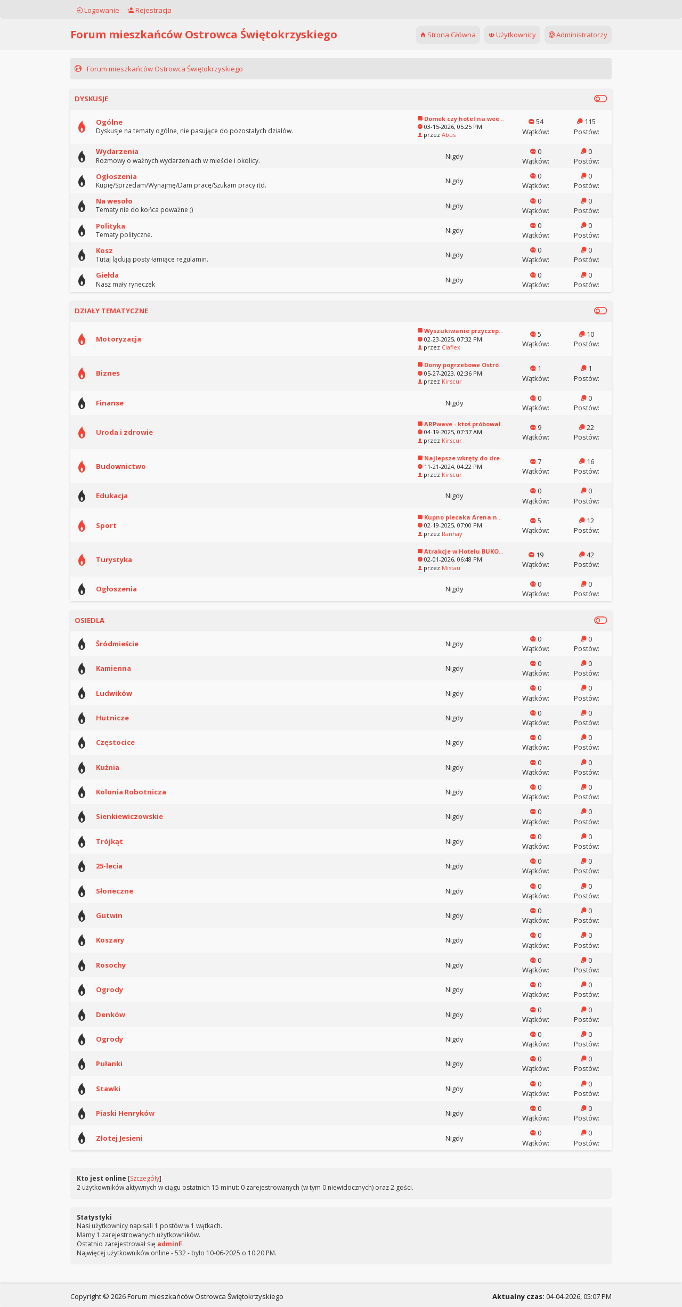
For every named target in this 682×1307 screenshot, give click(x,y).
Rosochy (126, 965)
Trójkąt (124, 841)
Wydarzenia (132, 151)
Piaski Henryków (140, 1113)
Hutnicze (127, 717)
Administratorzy (563, 34)
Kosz (119, 250)
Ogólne (124, 122)
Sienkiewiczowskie (144, 816)
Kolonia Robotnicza (146, 792)
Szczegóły (159, 1178)
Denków (125, 1014)
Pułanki (124, 1063)
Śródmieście (132, 643)
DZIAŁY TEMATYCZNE (126, 310)
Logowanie (113, 10)
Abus (434, 135)
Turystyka (129, 559)
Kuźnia (122, 767)
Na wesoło (129, 201)
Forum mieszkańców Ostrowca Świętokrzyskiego (218, 34)
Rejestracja (164, 10)
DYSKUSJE (106, 98)
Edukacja (127, 495)
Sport (121, 525)
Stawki (123, 1088)
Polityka (125, 226)
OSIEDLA (104, 620)
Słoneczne (129, 891)
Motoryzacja (133, 339)
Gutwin (124, 915)
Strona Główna (433, 34)
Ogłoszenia (131, 176)
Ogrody (124, 989)
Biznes (123, 373)
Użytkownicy (497, 34)
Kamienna (128, 668)
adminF (184, 1243)
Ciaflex (436, 347)
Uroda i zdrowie (139, 432)
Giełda (122, 275)
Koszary (125, 940)
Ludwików (129, 693)
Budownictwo (136, 466)
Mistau (436, 568)
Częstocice (130, 742)
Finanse (125, 403)
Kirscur (437, 381)
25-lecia (124, 866)
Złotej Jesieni (134, 1138)
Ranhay (437, 534)
